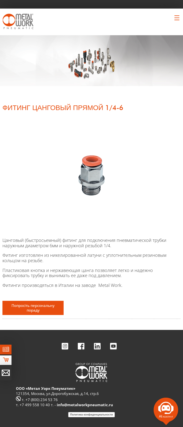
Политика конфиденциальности (91, 414)
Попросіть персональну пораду (33, 308)
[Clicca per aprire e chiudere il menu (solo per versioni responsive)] (177, 18)
